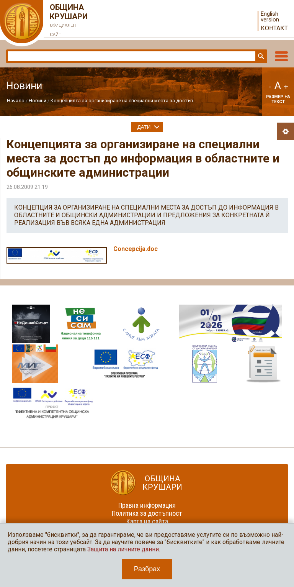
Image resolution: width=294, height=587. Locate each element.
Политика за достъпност (147, 513)
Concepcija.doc (135, 249)
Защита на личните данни (123, 549)
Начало (15, 100)
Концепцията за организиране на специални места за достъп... (123, 100)
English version (270, 17)
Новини (37, 100)
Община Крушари (69, 21)
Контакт (274, 28)
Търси (260, 56)
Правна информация (147, 505)
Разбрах (147, 569)
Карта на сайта (147, 521)
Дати (144, 127)
